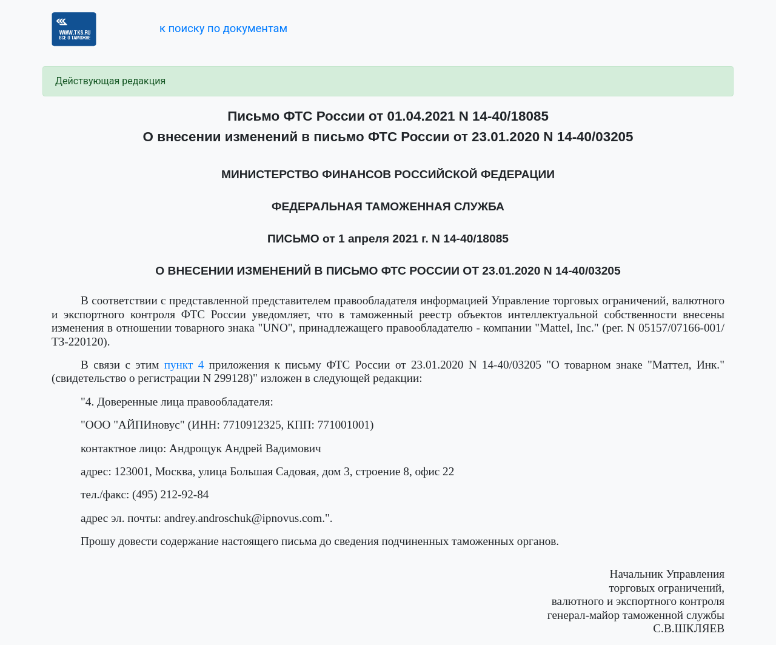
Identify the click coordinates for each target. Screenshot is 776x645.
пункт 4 (184, 364)
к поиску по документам (223, 28)
